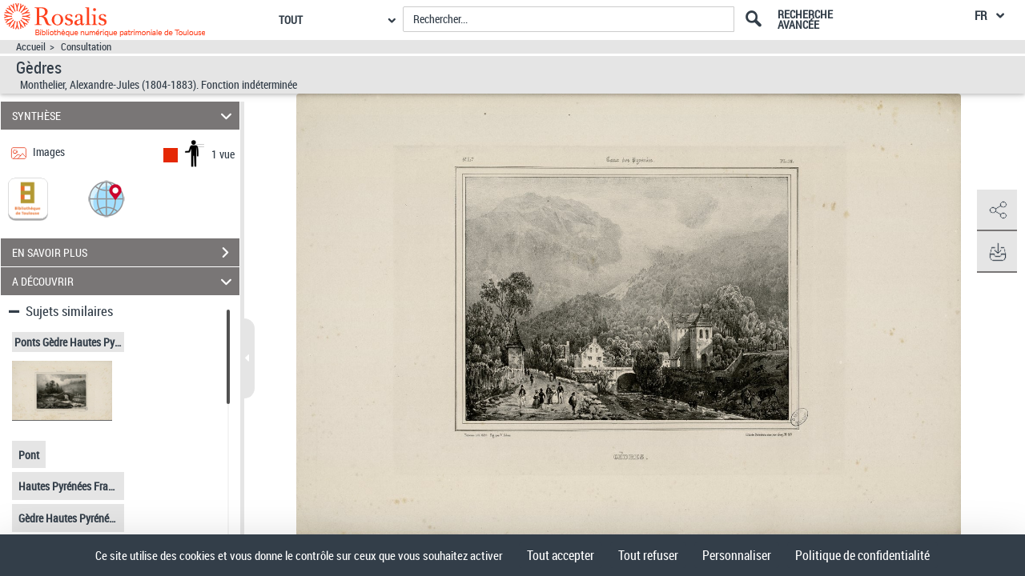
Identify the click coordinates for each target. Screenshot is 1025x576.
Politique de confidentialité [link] (862, 555)
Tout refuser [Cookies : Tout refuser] (648, 555)
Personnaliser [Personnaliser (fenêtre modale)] (736, 555)
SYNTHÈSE (124, 116)
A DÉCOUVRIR (124, 281)
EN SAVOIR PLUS (125, 253)
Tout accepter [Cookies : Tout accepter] (560, 555)
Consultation (86, 47)
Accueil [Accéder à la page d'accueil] (31, 47)
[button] (106, 198)
